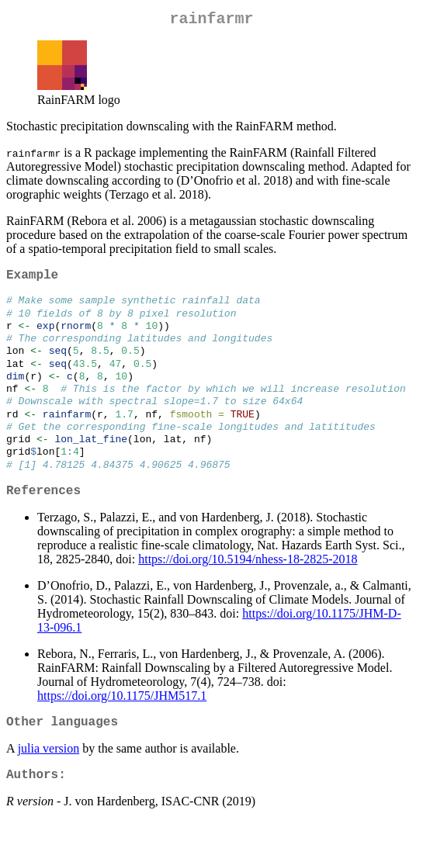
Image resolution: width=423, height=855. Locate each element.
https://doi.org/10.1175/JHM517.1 (121, 723)
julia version (49, 779)
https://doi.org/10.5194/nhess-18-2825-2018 (247, 587)
